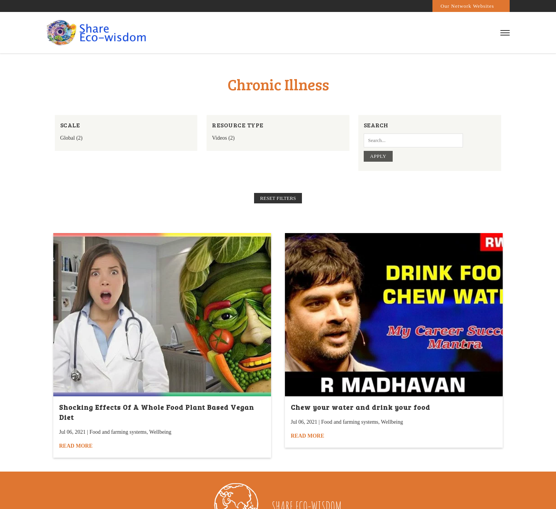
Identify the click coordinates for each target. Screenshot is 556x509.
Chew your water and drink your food (360, 407)
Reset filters (278, 198)
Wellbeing (160, 432)
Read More (76, 446)
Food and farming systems (118, 432)
